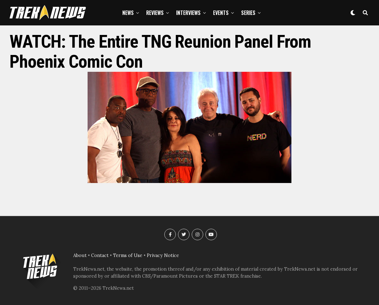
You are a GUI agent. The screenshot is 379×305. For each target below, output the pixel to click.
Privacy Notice (163, 255)
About (80, 255)
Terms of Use (127, 255)
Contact (100, 255)
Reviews (155, 13)
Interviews (188, 13)
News (128, 13)
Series (248, 13)
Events (221, 13)
